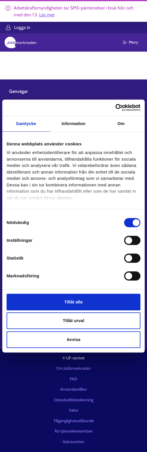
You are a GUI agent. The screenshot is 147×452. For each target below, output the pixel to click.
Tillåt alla (73, 301)
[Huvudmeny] (134, 42)
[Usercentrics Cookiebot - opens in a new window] (115, 107)
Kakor (73, 410)
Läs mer (47, 14)
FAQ (73, 378)
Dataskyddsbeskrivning (73, 399)
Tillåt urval (73, 320)
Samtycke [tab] (26, 123)
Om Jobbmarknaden (73, 368)
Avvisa (73, 339)
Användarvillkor (73, 389)
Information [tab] (73, 123)
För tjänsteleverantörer (74, 431)
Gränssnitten (73, 441)
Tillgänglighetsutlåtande (73, 420)
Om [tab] (120, 123)
